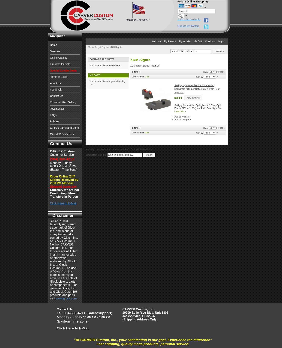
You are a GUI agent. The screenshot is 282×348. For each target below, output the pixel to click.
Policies (54, 121)
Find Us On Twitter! (188, 26)
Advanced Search (121, 149)
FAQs (53, 115)
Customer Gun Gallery (63, 102)
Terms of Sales (59, 76)
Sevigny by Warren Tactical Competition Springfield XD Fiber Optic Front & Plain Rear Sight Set (197, 89)
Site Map (90, 149)
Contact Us (56, 95)
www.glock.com (66, 298)
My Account (170, 41)
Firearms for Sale (60, 64)
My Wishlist (185, 41)
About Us (55, 83)
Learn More (180, 111)
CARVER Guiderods (62, 134)
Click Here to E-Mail (63, 203)
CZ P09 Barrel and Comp (65, 127)
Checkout (210, 41)
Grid (147, 77)
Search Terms (103, 149)
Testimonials (57, 108)
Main (90, 47)
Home (53, 44)
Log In (221, 41)
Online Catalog (59, 57)
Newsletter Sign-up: (96, 155)
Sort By (199, 77)
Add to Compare (182, 119)
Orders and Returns (142, 149)
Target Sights (101, 47)
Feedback (56, 89)
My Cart (198, 41)
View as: (136, 77)
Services (55, 51)
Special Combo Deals (63, 70)
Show (205, 72)
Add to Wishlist (181, 116)
